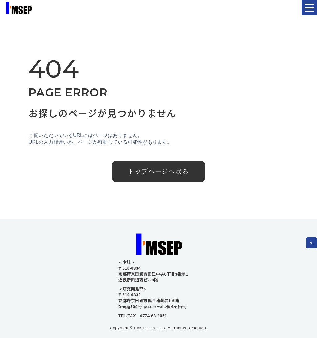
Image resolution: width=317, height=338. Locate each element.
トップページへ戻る (158, 171)
